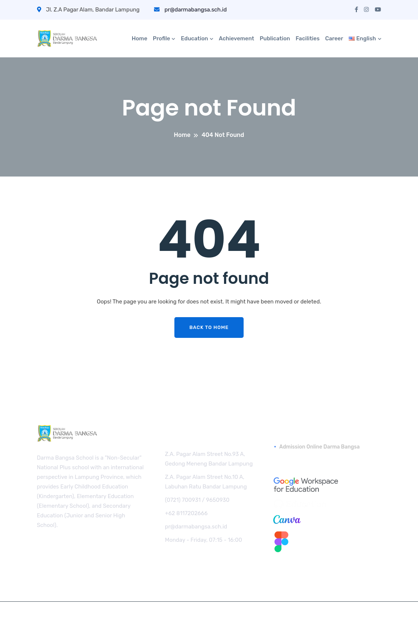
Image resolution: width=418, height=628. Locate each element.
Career (334, 38)
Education (194, 38)
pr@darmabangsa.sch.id (190, 9)
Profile (161, 38)
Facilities (307, 38)
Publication (275, 38)
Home (139, 38)
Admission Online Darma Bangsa (319, 447)
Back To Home (208, 327)
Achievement (236, 38)
